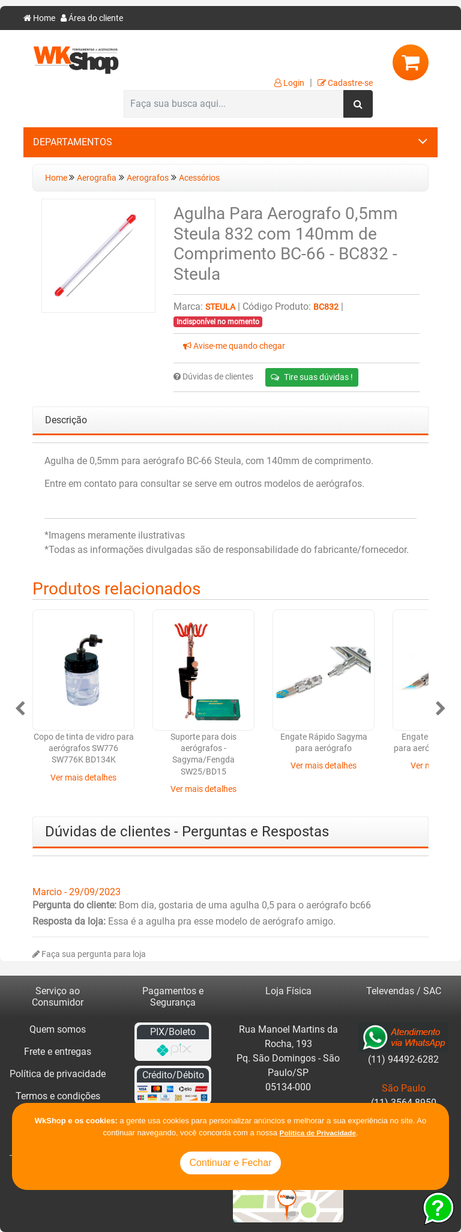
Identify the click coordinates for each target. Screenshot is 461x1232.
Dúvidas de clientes (213, 377)
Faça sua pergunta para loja (89, 954)
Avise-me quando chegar (234, 346)
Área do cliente (92, 18)
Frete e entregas (57, 1051)
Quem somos (57, 1029)
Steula (220, 307)
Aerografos (148, 178)
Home (39, 18)
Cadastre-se (345, 83)
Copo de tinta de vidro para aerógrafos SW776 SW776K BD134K (84, 748)
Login (289, 83)
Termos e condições (58, 1096)
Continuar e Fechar (231, 1163)
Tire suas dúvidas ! (312, 377)
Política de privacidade (58, 1074)
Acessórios (199, 178)
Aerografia (96, 178)
